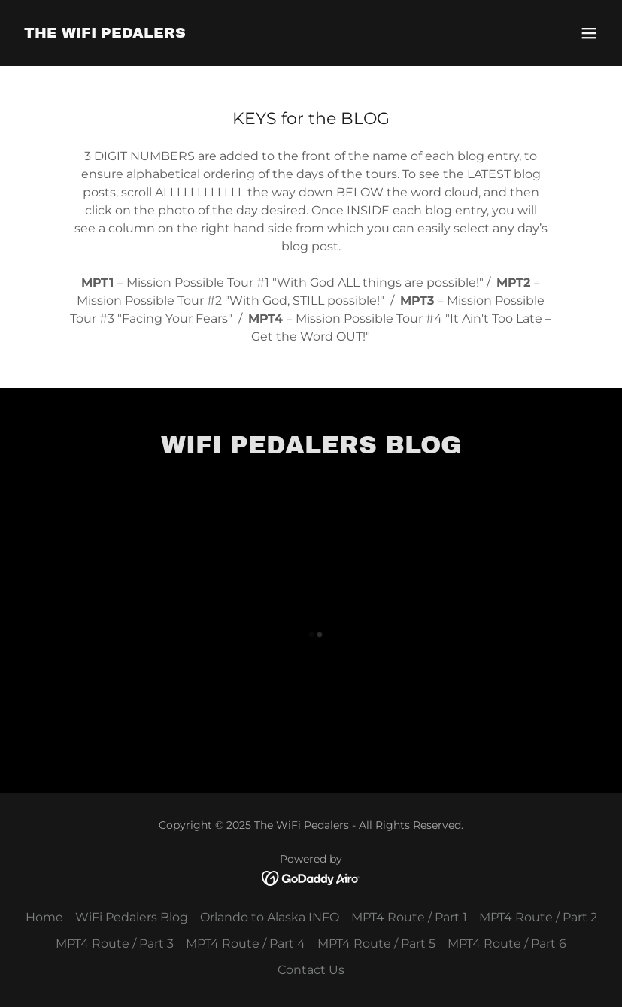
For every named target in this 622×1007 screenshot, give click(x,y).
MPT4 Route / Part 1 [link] (409, 917)
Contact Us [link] (311, 970)
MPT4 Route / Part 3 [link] (115, 943)
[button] (589, 33)
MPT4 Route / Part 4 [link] (245, 943)
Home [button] (44, 917)
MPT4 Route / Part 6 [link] (507, 943)
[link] (105, 33)
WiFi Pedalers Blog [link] (131, 917)
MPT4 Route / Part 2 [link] (538, 917)
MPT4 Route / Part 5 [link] (376, 943)
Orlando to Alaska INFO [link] (269, 917)
